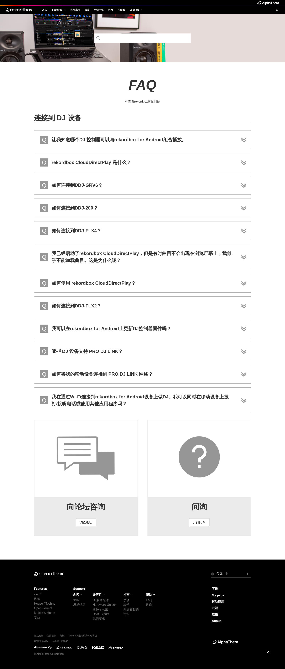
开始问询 (199, 522)
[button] (231, 574)
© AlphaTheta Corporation (49, 654)
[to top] (268, 651)
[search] (277, 10)
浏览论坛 (86, 522)
